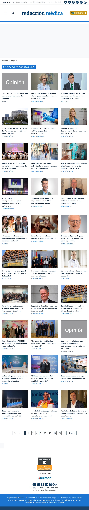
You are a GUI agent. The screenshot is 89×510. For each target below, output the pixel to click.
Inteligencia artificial (37, 2)
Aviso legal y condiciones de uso (44, 479)
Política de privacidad (37, 500)
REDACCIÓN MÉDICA (7, 134)
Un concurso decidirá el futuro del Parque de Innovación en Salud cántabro (13, 129)
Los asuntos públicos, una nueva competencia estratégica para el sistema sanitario (73, 334)
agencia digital (36, 506)
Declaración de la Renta (57, 2)
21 (67, 422)
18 (51, 422)
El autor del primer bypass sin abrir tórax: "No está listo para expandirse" (73, 232)
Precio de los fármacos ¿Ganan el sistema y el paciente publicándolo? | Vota (73, 163)
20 (62, 422)
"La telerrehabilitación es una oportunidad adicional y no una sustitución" (73, 402)
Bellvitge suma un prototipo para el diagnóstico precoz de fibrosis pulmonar (14, 163)
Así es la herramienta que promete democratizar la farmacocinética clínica (11, 300)
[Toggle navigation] (5, 13)
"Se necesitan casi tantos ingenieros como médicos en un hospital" (43, 334)
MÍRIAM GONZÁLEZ (37, 203)
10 (45, 422)
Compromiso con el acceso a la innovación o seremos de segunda (15, 94)
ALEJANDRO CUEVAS (8, 203)
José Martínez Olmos (67, 339)
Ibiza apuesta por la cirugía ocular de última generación (72, 367)
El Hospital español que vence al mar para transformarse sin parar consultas (44, 95)
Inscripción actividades (77, 500)
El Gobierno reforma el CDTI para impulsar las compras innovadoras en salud (74, 95)
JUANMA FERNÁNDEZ (37, 234)
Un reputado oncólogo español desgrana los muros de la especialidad (73, 266)
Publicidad (21, 500)
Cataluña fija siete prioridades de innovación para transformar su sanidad (44, 402)
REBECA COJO (65, 271)
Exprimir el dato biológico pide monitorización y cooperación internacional (43, 300)
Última (75, 422)
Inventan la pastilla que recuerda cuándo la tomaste (44, 231)
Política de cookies (57, 500)
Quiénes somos (8, 500)
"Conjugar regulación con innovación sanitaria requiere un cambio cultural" (14, 232)
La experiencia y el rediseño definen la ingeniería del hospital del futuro (73, 197)
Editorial (4, 98)
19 (56, 422)
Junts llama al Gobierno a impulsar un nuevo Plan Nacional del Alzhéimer (44, 197)
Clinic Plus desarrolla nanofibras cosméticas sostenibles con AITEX (15, 401)
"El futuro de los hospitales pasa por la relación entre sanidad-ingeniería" (43, 368)
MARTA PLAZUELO (66, 407)
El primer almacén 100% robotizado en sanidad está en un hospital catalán (44, 163)
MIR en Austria (21, 2)
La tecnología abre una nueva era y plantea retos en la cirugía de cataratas (14, 368)
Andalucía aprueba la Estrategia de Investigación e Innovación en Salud (74, 129)
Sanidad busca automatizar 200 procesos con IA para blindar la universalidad (73, 300)
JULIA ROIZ (64, 100)
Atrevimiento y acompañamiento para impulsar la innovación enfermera (14, 197)
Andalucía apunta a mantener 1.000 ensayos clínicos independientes (42, 129)
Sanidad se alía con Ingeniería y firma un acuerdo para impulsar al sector (44, 266)
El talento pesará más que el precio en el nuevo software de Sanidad (13, 266)
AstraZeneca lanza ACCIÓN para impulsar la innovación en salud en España (14, 334)
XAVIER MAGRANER (37, 100)
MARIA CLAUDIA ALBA (37, 134)
